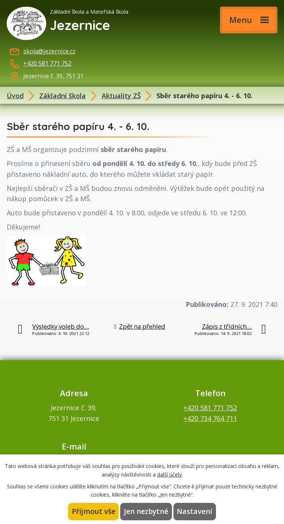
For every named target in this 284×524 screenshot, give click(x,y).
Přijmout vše (94, 511)
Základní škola (62, 95)
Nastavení (194, 511)
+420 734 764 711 (210, 418)
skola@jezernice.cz (49, 51)
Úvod (15, 95)
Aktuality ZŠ (121, 95)
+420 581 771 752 (47, 63)
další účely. (170, 474)
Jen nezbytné (146, 511)
